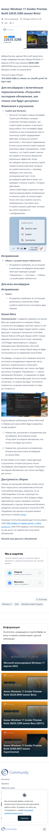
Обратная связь (8, 788)
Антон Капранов (11, 19)
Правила (5, 783)
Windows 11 (7, 604)
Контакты (5, 779)
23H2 (17, 604)
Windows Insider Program (32, 604)
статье (23, 514)
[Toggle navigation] (44, 829)
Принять (24, 818)
